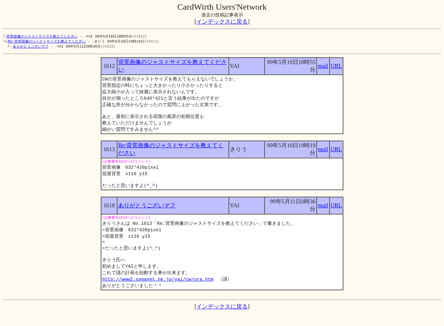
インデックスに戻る (222, 22)
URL (336, 67)
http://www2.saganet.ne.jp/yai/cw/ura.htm (157, 291)
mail (323, 67)
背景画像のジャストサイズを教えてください (43, 36)
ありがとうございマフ (31, 47)
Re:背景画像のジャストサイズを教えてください (48, 41)
